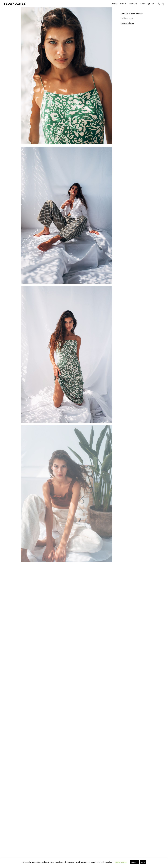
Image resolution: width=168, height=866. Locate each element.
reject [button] (143, 862)
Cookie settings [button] (121, 862)
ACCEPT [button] (134, 862)
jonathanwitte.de (127, 23)
